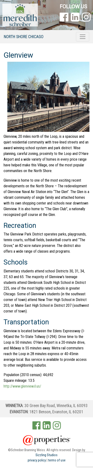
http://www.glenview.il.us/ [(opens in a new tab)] (22, 386)
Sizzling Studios (46, 455)
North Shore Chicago (24, 36)
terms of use (57, 460)
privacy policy (37, 460)
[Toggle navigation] (82, 36)
